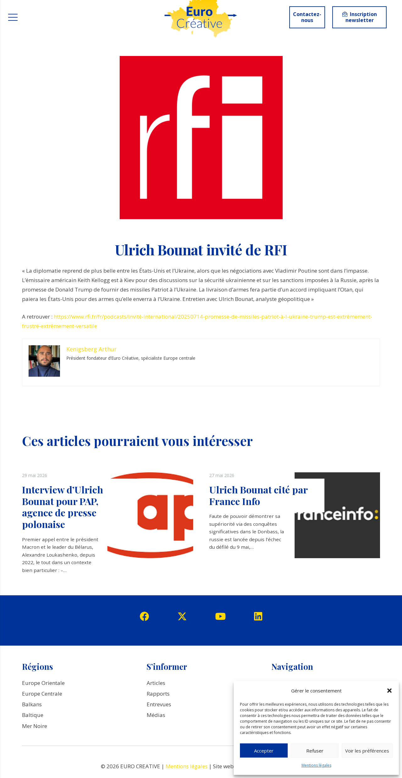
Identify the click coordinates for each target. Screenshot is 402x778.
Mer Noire (34, 726)
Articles (156, 682)
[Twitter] (182, 616)
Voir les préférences (367, 750)
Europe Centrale (42, 693)
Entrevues (159, 704)
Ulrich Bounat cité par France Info (258, 495)
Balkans (32, 704)
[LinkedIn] (258, 616)
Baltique (32, 715)
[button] (389, 690)
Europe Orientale (43, 682)
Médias (156, 715)
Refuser (314, 750)
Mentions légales (316, 765)
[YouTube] (220, 616)
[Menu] (13, 17)
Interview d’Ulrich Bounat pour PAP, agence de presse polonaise (62, 507)
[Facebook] (144, 616)
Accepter (264, 750)
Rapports (158, 693)
